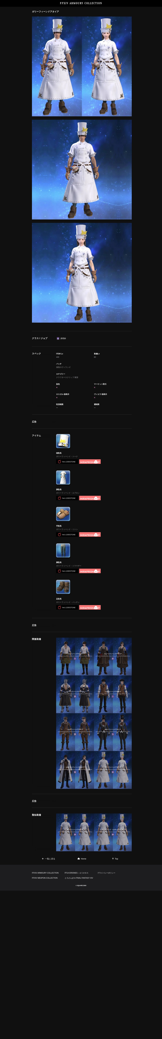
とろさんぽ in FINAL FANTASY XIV (79, 1026)
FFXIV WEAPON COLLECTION (45, 1026)
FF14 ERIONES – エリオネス (77, 1021)
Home (82, 976)
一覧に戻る (48, 976)
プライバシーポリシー (106, 1021)
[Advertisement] (82, 342)
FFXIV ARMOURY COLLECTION (81, 3)
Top (115, 976)
